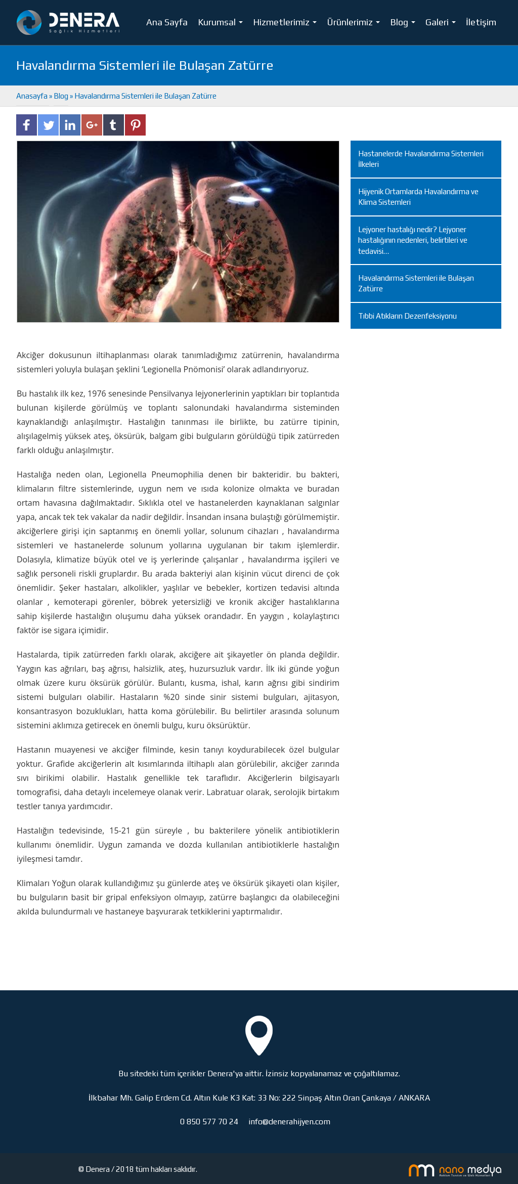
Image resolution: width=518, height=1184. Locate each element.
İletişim (481, 22)
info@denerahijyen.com (289, 1121)
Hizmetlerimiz (287, 24)
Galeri (442, 24)
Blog (404, 24)
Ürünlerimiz (355, 24)
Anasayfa (32, 96)
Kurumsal (222, 24)
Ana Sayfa (167, 22)
